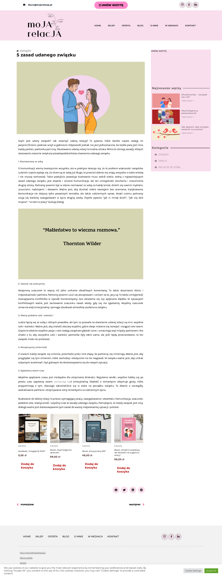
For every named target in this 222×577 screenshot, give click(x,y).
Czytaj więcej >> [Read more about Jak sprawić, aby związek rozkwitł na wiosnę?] (187, 133)
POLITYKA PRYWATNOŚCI (33, 553)
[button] (116, 489)
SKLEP (111, 25)
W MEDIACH (171, 25)
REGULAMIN (26, 558)
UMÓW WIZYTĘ (111, 5)
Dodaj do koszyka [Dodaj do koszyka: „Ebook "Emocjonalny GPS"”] (91, 465)
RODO (23, 563)
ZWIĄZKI (25, 50)
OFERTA (126, 25)
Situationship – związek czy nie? (194, 95)
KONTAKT (190, 25)
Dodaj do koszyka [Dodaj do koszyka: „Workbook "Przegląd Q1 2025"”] (27, 465)
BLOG (140, 25)
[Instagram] (182, 4)
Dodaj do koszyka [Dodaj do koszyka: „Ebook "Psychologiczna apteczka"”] (59, 467)
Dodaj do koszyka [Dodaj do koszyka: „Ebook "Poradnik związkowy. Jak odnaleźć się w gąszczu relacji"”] (123, 469)
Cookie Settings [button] (193, 570)
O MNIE (154, 25)
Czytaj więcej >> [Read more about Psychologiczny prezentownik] (187, 117)
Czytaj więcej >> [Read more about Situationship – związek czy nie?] (187, 101)
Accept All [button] (211, 570)
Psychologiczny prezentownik (189, 111)
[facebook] (189, 4)
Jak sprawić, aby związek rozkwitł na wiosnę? (195, 128)
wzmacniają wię (62, 381)
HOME (97, 25)
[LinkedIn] (195, 4)
